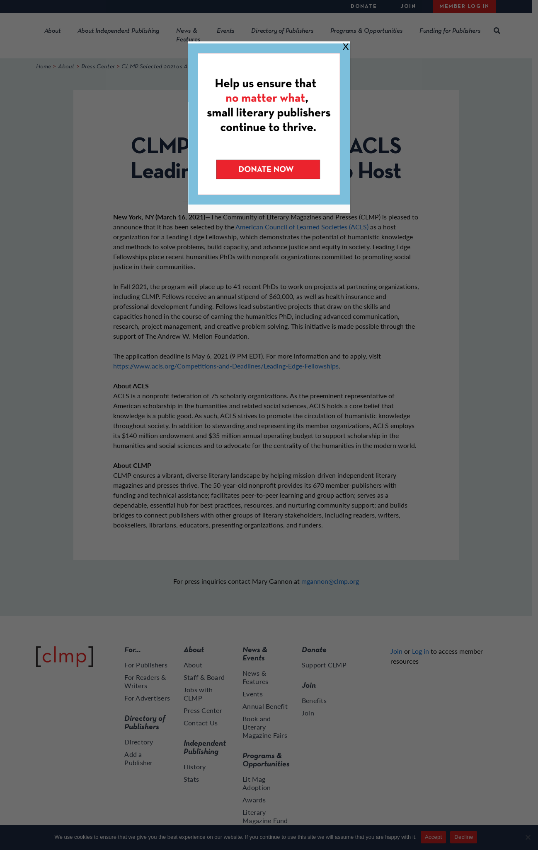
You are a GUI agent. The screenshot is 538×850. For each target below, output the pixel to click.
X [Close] (346, 46)
